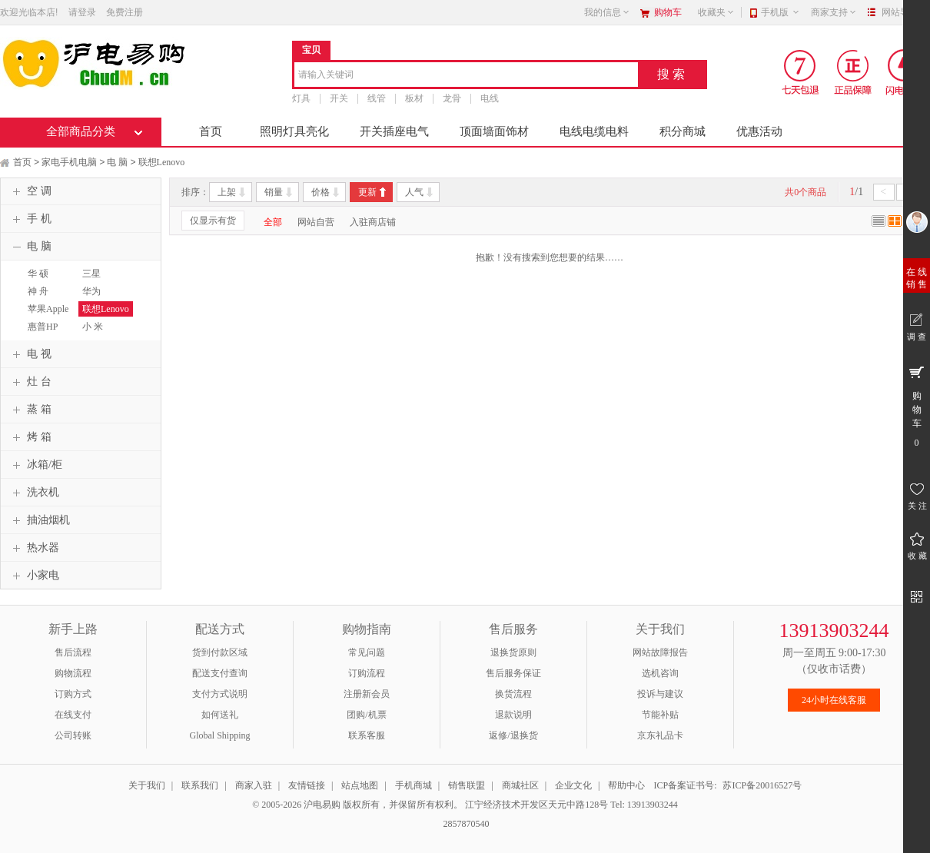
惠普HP (43, 326)
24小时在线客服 (834, 700)
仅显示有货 (213, 220)
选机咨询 (660, 673)
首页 (210, 131)
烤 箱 (29, 437)
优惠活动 (759, 131)
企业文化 (573, 785)
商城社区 (520, 785)
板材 (414, 98)
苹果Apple (48, 309)
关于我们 (146, 785)
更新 (367, 192)
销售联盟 (466, 785)
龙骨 (452, 98)
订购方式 (73, 694)
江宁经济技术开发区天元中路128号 (537, 804)
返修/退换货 (513, 735)
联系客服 (366, 735)
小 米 (92, 326)
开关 (339, 98)
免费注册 (124, 12)
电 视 (29, 354)
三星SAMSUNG (101, 280)
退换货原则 (513, 652)
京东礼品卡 (660, 735)
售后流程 (73, 652)
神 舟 (38, 291)
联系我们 (199, 785)
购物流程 (73, 673)
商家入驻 (253, 785)
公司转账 (73, 735)
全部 (273, 222)
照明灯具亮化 (294, 131)
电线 (489, 98)
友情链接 (306, 785)
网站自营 (315, 222)
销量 (273, 192)
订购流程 (366, 673)
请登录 (82, 12)
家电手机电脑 (69, 162)
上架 (227, 192)
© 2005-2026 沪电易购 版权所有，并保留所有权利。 (357, 804)
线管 (376, 98)
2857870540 (465, 823)
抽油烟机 (39, 520)
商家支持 (834, 12)
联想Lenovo (161, 162)
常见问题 (366, 652)
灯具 (301, 98)
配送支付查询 (219, 673)
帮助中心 (626, 785)
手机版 (780, 12)
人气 (414, 192)
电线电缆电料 (594, 131)
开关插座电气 (394, 131)
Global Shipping (219, 735)
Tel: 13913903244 (644, 804)
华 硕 (38, 273)
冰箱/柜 (35, 465)
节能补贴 (660, 714)
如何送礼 (219, 714)
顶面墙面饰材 (494, 131)
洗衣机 (33, 492)
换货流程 (513, 694)
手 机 (29, 219)
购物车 (668, 12)
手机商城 (413, 785)
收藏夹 (716, 12)
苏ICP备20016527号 (762, 785)
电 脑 (117, 162)
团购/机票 (366, 714)
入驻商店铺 (373, 222)
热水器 (33, 548)
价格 (320, 192)
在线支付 (73, 714)
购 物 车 (916, 406)
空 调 (29, 191)
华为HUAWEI (96, 298)
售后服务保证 (513, 673)
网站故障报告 (660, 652)
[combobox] (466, 75)
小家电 (33, 575)
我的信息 (607, 12)
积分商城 (682, 131)
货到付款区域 (219, 652)
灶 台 (29, 382)
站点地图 (359, 785)
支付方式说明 (219, 694)
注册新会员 (367, 694)
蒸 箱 (29, 409)
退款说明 (513, 714)
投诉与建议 (660, 694)
